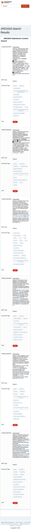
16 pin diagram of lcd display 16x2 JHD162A (21, 324)
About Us (19, 525)
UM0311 (23, 444)
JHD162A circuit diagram (18, 113)
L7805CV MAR (16, 418)
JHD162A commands (17, 413)
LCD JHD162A (16, 99)
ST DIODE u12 (16, 255)
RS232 (24, 235)
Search (25, 6)
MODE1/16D (21, 85)
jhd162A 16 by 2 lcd (17, 402)
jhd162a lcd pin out (17, 339)
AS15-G (21, 182)
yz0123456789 (16, 94)
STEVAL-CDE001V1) (17, 318)
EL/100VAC (25, 70)
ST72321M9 (20, 291)
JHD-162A (15, 182)
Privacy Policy (19, 522)
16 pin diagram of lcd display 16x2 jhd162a (21, 397)
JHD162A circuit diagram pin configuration (21, 110)
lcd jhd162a (16, 411)
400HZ (14, 71)
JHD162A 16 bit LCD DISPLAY (19, 104)
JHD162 (14, 177)
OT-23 (26, 240)
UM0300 (23, 365)
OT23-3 (21, 240)
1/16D (27, 65)
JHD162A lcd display (17, 334)
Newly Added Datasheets (7, 522)
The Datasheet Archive (6, 2)
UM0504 (23, 290)
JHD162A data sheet (17, 168)
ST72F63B (20, 375)
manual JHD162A (16, 491)
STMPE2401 (16, 368)
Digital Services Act (24, 524)
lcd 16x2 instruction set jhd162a (21, 408)
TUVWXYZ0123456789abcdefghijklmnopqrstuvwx (20, 91)
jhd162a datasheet (17, 171)
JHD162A (15, 85)
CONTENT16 (21, 163)
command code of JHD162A (19, 479)
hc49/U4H (23, 255)
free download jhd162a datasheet (20, 174)
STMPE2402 (25, 446)
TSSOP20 (15, 240)
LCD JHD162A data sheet (18, 264)
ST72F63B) (15, 474)
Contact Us (12, 525)
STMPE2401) (22, 391)
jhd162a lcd (16, 400)
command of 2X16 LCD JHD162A (20, 332)
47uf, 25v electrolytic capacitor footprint (21, 261)
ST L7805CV (15, 405)
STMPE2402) (22, 471)
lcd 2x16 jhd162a (17, 327)
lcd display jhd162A (17, 337)
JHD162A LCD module (17, 329)
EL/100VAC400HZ (16, 88)
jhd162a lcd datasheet (18, 250)
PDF (15, 122)
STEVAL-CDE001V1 (23, 217)
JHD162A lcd (16, 115)
